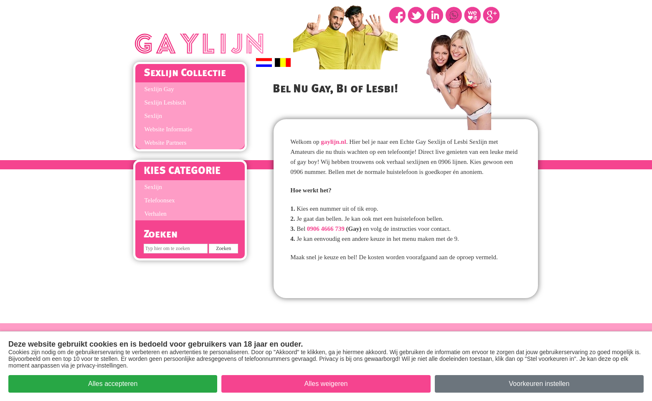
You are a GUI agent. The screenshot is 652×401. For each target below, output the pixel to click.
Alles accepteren (112, 383)
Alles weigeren (326, 383)
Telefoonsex (160, 200)
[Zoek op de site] (223, 248)
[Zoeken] (176, 248)
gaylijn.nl (333, 141)
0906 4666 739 (326, 228)
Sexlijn (153, 115)
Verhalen (156, 213)
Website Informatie (169, 129)
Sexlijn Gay (159, 89)
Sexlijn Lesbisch (165, 102)
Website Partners (166, 142)
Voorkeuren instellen (539, 383)
